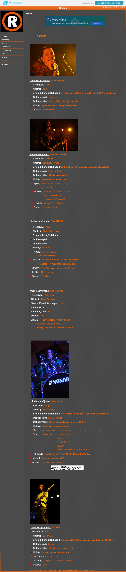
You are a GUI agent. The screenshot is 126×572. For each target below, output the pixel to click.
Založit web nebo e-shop (109, 3)
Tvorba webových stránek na (45, 570)
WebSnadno (15, 2)
